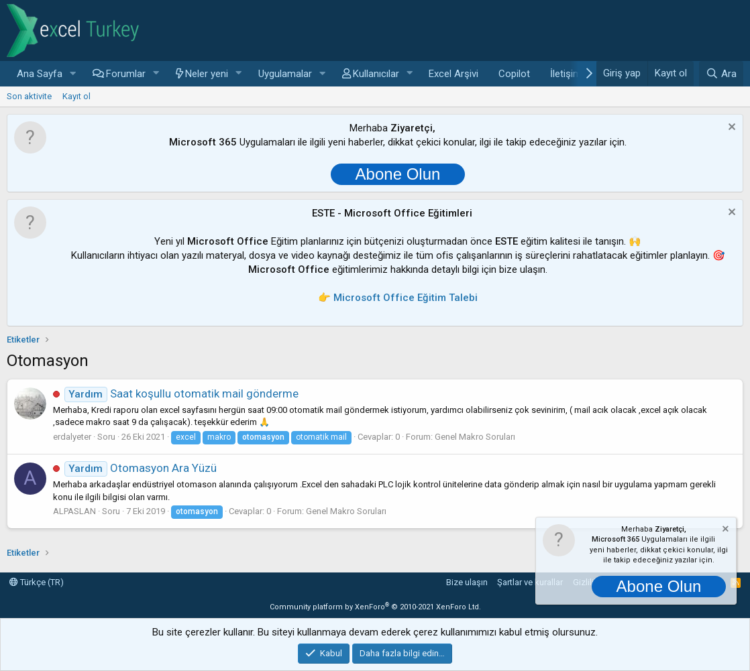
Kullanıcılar (376, 74)
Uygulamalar (285, 74)
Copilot (514, 74)
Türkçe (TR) (36, 582)
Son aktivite (29, 96)
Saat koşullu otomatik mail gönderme (181, 393)
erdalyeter (72, 437)
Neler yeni (206, 74)
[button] (73, 74)
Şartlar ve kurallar (530, 582)
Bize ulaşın (467, 582)
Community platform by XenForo (375, 607)
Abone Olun (398, 174)
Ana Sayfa (39, 74)
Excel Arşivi (453, 74)
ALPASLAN (74, 511)
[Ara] (721, 73)
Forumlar (126, 74)
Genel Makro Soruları (475, 437)
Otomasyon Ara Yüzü (140, 468)
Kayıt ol (76, 96)
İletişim (566, 74)
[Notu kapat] (730, 128)
